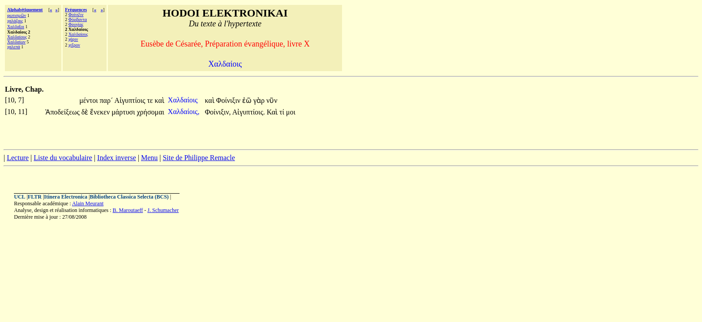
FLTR (35, 197)
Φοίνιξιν (76, 14)
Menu (149, 157)
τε (150, 100)
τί (282, 112)
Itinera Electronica (65, 197)
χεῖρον (74, 44)
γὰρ (259, 100)
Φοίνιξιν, (218, 112)
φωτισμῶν (16, 15)
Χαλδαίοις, (184, 111)
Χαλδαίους (17, 36)
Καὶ (273, 112)
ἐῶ (247, 100)
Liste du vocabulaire (63, 157)
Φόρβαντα (77, 19)
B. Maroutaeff (128, 210)
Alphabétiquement (25, 9)
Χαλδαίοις (184, 100)
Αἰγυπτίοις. (248, 112)
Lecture (18, 157)
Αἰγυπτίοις (130, 100)
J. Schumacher (163, 210)
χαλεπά (13, 46)
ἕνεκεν (100, 112)
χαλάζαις (15, 20)
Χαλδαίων (16, 41)
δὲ (85, 112)
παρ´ (106, 100)
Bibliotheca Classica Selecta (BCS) (129, 197)
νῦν (271, 100)
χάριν (73, 39)
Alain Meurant (87, 203)
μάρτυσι (124, 112)
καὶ (159, 100)
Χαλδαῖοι (15, 26)
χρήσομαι (150, 112)
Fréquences (76, 9)
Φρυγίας (76, 24)
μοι (290, 112)
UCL (19, 197)
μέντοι (89, 100)
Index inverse (116, 157)
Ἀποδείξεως (63, 112)
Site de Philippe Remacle (199, 157)
